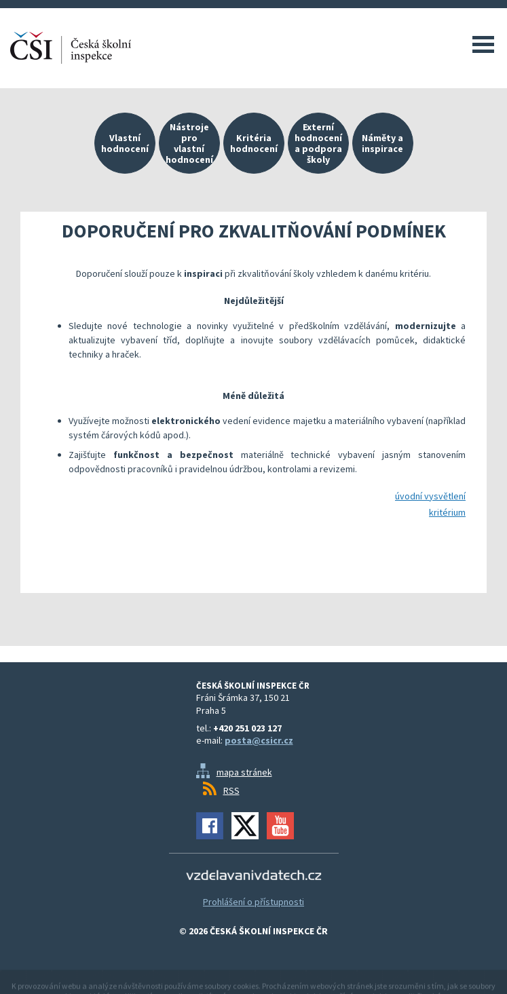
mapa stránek (244, 772)
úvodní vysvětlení (430, 496)
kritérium (447, 512)
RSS (231, 790)
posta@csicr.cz (259, 740)
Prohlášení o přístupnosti (253, 902)
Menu (483, 44)
